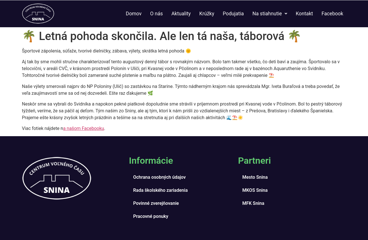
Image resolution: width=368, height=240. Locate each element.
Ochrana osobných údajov (159, 177)
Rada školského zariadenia (160, 190)
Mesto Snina (255, 177)
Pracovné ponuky (150, 216)
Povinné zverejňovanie (156, 203)
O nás (156, 13)
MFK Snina (253, 203)
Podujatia (233, 13)
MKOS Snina (255, 190)
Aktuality (181, 13)
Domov (133, 13)
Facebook (332, 13)
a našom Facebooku (83, 128)
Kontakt (304, 13)
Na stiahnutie (269, 13)
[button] (269, 14)
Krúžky (206, 13)
